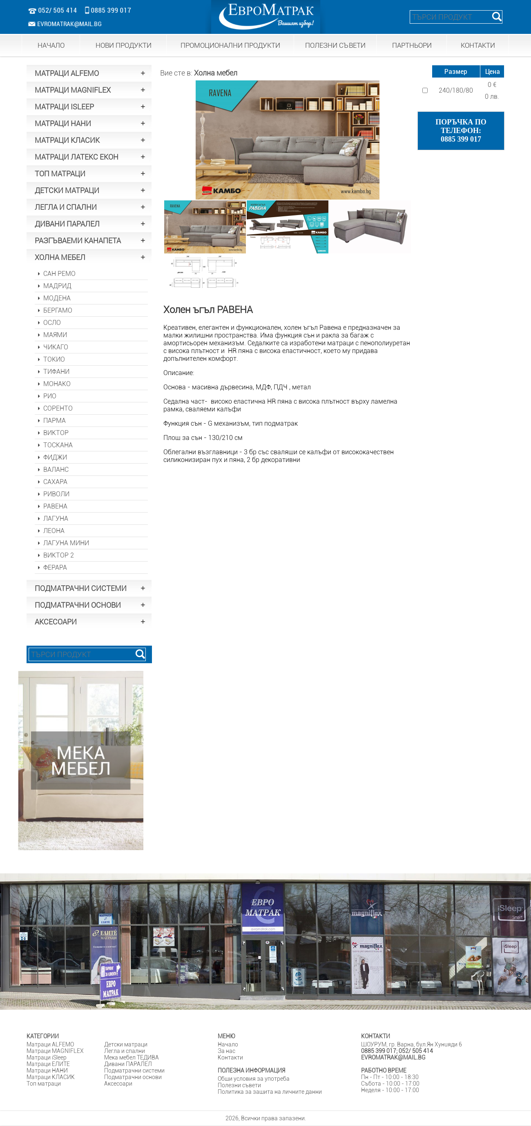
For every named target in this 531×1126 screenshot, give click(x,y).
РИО (49, 396)
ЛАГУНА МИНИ (66, 543)
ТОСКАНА (58, 445)
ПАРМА (54, 420)
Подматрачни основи (133, 1077)
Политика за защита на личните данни (270, 1091)
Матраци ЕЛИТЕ (48, 1064)
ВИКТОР (56, 433)
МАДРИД (57, 286)
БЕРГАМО (57, 310)
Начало (228, 1044)
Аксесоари (118, 1083)
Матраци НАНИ (47, 1070)
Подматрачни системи (134, 1070)
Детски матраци (125, 1044)
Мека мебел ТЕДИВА (131, 1057)
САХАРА (55, 482)
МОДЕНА (57, 298)
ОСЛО (52, 322)
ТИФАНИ (56, 371)
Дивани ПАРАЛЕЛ (128, 1064)
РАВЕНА (55, 506)
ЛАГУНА (55, 518)
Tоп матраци (44, 1083)
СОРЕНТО (58, 408)
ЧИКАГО (55, 347)
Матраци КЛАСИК (51, 1077)
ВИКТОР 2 (58, 555)
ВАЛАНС (56, 469)
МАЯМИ (55, 335)
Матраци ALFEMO (50, 1044)
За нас (226, 1051)
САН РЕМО (59, 274)
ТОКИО (54, 359)
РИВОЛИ (56, 494)
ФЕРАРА (55, 567)
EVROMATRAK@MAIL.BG (65, 24)
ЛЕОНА (54, 531)
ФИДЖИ (55, 457)
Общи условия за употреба (254, 1078)
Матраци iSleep (47, 1057)
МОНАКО (57, 384)
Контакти (230, 1057)
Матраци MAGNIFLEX (55, 1051)
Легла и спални (124, 1051)
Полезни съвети (239, 1085)
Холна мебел (215, 73)
